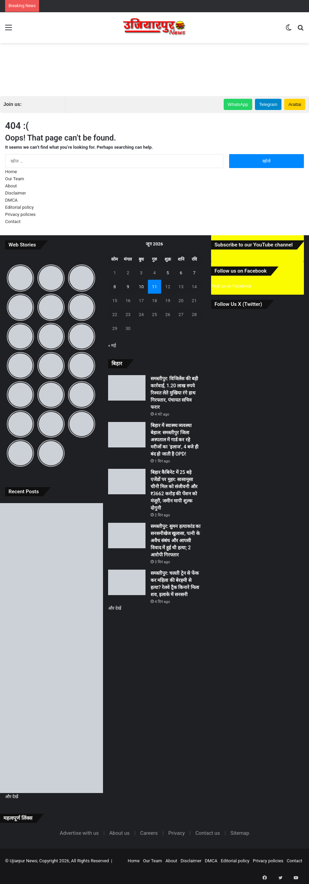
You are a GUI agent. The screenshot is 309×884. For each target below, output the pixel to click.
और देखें (11, 796)
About (11, 185)
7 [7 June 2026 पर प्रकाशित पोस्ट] (194, 272)
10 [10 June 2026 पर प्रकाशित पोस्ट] (141, 286)
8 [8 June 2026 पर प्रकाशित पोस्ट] (115, 286)
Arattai (294, 104)
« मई (112, 345)
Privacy (176, 833)
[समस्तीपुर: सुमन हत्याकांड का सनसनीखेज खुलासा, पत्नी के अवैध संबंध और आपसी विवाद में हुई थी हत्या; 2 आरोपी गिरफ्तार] (51, 706)
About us (119, 833)
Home (11, 171)
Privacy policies (20, 214)
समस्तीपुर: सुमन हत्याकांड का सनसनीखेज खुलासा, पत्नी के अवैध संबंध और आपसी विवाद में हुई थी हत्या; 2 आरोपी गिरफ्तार (176, 540)
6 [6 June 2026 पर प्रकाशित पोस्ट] (181, 272)
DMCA (11, 200)
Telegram (268, 104)
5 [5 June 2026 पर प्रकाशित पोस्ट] (168, 272)
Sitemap (239, 833)
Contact (12, 221)
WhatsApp (238, 104)
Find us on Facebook (231, 286)
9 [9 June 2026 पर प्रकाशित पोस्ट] (128, 286)
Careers (149, 833)
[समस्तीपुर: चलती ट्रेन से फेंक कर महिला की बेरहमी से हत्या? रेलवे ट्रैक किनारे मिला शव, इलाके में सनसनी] (51, 764)
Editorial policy (19, 207)
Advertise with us (79, 833)
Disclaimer (15, 193)
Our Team (14, 178)
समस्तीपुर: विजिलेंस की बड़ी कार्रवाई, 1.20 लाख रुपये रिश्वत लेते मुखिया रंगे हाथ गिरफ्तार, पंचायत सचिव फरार (174, 393)
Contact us (207, 833)
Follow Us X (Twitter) (238, 304)
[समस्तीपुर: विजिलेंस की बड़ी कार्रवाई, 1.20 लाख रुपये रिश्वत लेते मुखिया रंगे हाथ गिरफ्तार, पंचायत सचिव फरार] (51, 532)
